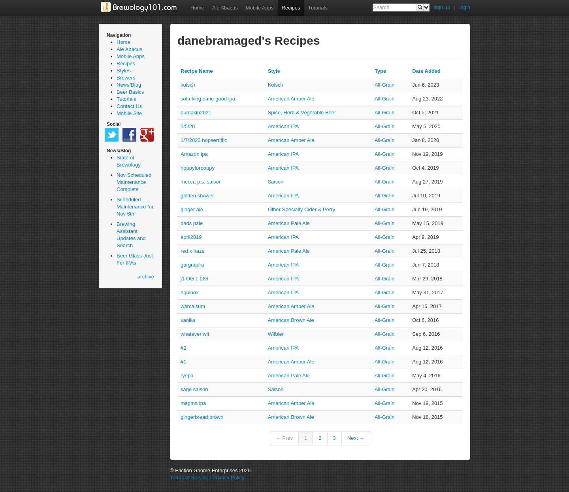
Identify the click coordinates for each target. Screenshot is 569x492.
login (465, 7)
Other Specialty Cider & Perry (301, 209)
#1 (183, 362)
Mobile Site (129, 113)
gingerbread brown (202, 417)
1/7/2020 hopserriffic (204, 140)
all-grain (385, 85)
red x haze (193, 251)
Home (197, 8)
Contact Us (129, 106)
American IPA (283, 126)
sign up (441, 7)
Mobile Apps (260, 8)
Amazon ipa (194, 154)
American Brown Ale (291, 320)
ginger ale (192, 209)
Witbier (276, 334)
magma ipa (193, 403)
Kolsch (275, 85)
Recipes (291, 8)
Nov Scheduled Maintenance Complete (134, 182)
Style (274, 71)
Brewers (126, 78)
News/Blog (129, 85)
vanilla (188, 320)
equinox (190, 292)
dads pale (192, 223)
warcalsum (193, 306)
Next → (355, 438)
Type (380, 71)
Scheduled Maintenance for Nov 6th (135, 207)
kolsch (188, 85)
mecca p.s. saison (201, 182)
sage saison (194, 389)
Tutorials (318, 8)
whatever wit (195, 334)
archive (146, 277)
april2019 (191, 237)
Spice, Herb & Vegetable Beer (302, 112)
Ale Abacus (225, 8)
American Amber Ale (291, 99)
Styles (123, 71)
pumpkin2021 (196, 112)
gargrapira (192, 265)
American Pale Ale (289, 223)
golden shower (197, 196)
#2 (183, 348)
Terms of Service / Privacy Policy (207, 478)
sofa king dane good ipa (208, 99)
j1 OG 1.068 (194, 279)
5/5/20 (188, 126)
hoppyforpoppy (198, 168)
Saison (276, 182)
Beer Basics (130, 92)
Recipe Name (197, 71)
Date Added (426, 71)
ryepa (187, 375)
